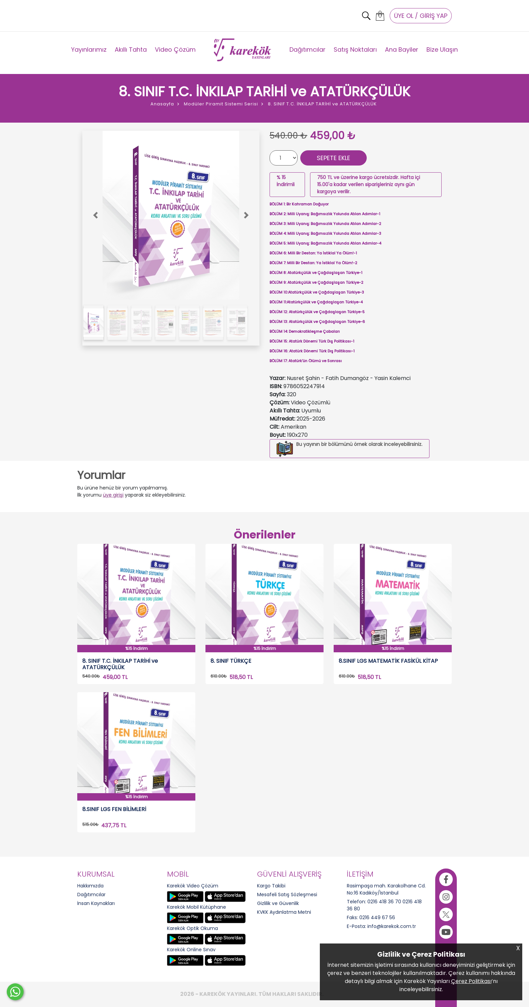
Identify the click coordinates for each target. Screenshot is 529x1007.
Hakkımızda (90, 885)
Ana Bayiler (401, 49)
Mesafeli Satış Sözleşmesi (287, 894)
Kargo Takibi (271, 885)
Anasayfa (162, 104)
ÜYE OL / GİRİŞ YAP (420, 15)
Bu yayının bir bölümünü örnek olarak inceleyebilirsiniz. (359, 444)
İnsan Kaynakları (96, 903)
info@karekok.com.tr (391, 926)
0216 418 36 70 (384, 901)
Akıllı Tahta (131, 49)
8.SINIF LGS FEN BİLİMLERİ (114, 809)
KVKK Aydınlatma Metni (284, 912)
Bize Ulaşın (442, 49)
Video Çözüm (175, 49)
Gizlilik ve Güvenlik (278, 903)
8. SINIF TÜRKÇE (231, 661)
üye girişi (113, 495)
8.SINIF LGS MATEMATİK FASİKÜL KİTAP (388, 661)
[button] (95, 215)
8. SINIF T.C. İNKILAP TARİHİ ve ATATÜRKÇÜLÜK (120, 664)
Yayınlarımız (89, 49)
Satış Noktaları (355, 49)
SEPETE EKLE (333, 158)
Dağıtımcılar (307, 49)
